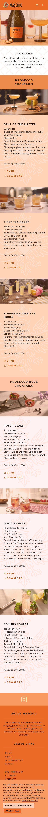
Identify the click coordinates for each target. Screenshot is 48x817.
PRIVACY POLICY (30, 800)
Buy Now (10, 775)
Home (8, 753)
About (9, 756)
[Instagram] (24, 699)
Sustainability (14, 771)
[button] (13, 176)
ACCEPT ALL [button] (12, 811)
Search (9, 764)
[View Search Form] (43, 5)
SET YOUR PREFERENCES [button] (19, 805)
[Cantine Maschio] (12, 5)
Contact (10, 779)
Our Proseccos (14, 760)
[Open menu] (37, 5)
